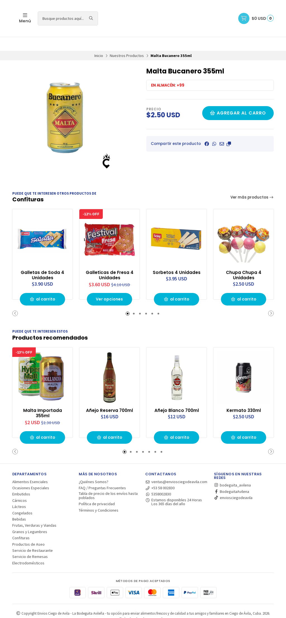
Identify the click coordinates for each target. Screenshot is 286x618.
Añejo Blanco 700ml (176, 395)
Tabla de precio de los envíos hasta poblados (108, 481)
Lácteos (19, 492)
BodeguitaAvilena (231, 477)
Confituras (21, 523)
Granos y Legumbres (29, 517)
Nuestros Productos (127, 41)
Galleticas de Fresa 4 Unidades (109, 260)
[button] (229, 130)
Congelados (22, 498)
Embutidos (21, 479)
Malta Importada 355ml (42, 398)
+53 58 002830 (160, 473)
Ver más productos (252, 183)
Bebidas (19, 505)
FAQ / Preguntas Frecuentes (102, 473)
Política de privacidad (97, 489)
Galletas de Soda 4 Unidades (42, 260)
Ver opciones (109, 285)
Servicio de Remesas (30, 542)
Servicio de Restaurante (32, 536)
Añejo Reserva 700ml (109, 395)
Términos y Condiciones (98, 495)
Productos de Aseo (28, 529)
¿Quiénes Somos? (93, 467)
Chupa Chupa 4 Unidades (244, 260)
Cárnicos (19, 486)
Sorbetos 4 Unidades (176, 258)
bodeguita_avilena (232, 471)
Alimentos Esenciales (30, 467)
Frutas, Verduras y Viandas (34, 511)
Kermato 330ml (243, 395)
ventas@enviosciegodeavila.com (176, 467)
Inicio (98, 41)
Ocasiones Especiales (30, 473)
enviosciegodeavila (233, 483)
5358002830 (158, 479)
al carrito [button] (42, 285)
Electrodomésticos (28, 548)
